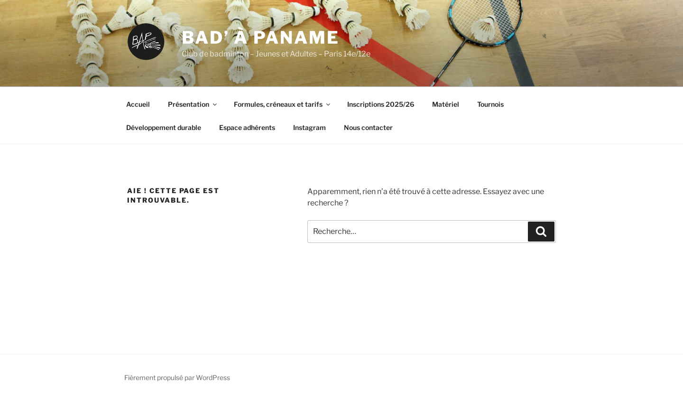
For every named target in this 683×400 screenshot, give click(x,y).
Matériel (445, 104)
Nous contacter (368, 127)
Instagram (309, 127)
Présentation (193, 104)
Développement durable (163, 127)
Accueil (138, 104)
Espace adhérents (247, 127)
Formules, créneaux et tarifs (283, 104)
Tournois (490, 104)
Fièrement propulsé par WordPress (177, 377)
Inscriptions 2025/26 (380, 104)
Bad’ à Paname (260, 37)
